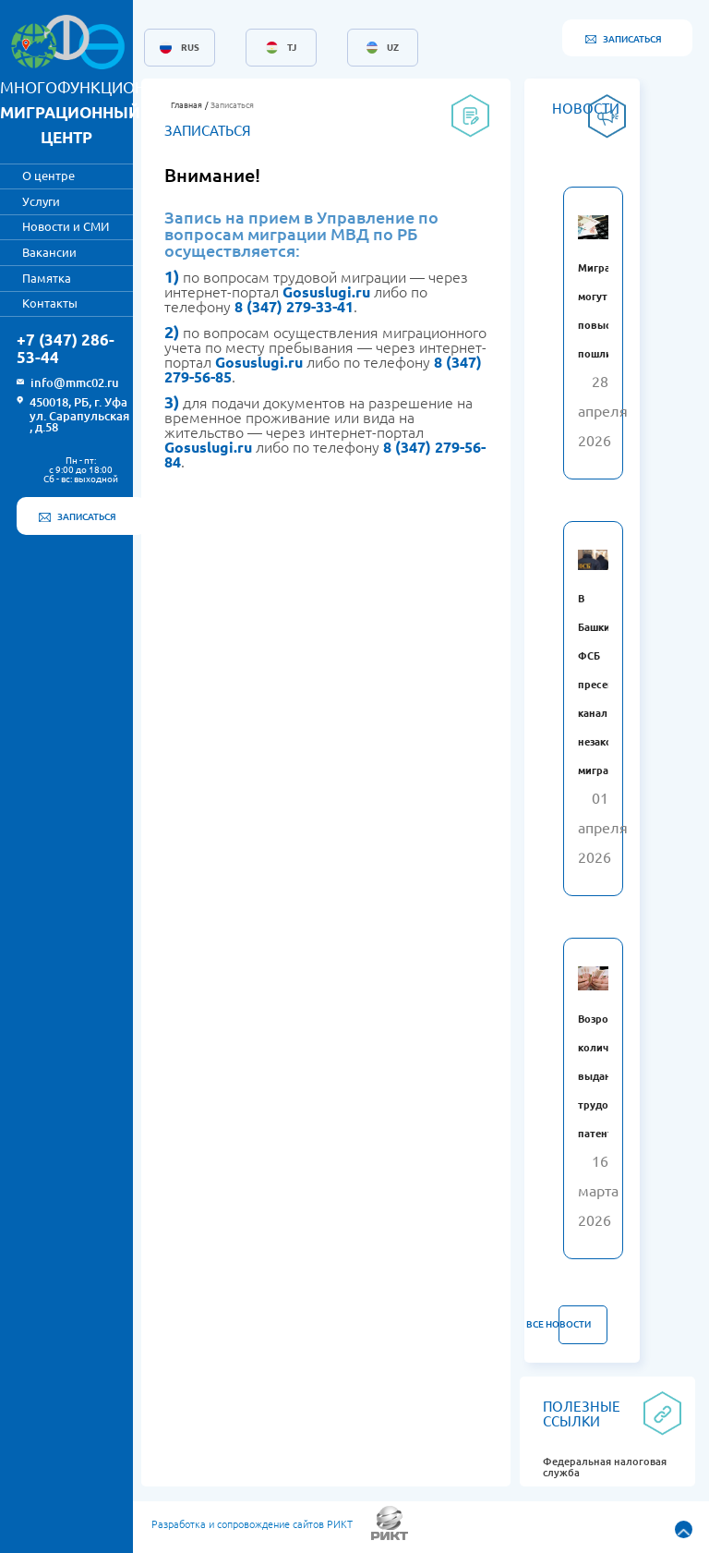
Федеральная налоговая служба (605, 1467)
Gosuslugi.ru (326, 292)
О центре (48, 175)
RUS (190, 48)
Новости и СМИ (65, 226)
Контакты (50, 303)
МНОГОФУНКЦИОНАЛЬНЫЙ (106, 112)
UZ (393, 48)
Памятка (46, 278)
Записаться (232, 105)
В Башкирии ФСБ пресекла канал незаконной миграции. (608, 684)
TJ (291, 48)
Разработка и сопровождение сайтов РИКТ (252, 1524)
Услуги (41, 201)
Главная (186, 105)
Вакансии (49, 252)
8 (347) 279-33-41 (294, 306)
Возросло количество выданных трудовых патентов (608, 1076)
